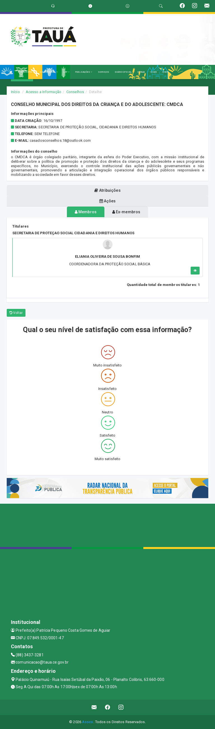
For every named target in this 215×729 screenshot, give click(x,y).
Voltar (16, 313)
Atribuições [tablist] (107, 190)
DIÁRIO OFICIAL (123, 72)
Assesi (88, 722)
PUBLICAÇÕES (83, 72)
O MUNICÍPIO (26, 72)
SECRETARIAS (48, 72)
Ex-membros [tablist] (126, 212)
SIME (153, 72)
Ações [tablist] (107, 201)
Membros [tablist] (86, 212)
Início (15, 92)
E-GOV (165, 72)
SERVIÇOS (103, 72)
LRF (66, 72)
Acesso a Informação (43, 92)
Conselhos (75, 92)
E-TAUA (141, 72)
